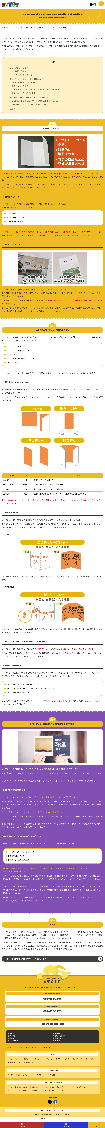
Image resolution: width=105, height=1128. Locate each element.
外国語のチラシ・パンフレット (55, 1091)
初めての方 (13, 1036)
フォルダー (66, 1059)
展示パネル (31, 1062)
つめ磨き (52, 1075)
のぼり (18, 1075)
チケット (22, 1062)
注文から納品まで (60, 1036)
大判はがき (91, 1059)
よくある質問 (14, 1041)
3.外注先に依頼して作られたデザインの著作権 (29, 97)
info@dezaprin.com (52, 1023)
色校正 (72, 1087)
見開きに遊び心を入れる (25, 93)
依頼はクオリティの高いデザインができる (32, 104)
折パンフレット (50, 1059)
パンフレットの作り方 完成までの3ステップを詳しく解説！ (26, 958)
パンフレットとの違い (24, 74)
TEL (96, 1126)
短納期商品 (35, 1087)
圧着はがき (13, 1062)
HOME (5, 27)
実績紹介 (12, 1038)
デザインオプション (47, 1087)
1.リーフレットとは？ (19, 68)
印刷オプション (62, 1087)
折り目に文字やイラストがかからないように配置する (37, 89)
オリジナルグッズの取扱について (31, 1091)
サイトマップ (32, 1047)
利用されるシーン (22, 71)
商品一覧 (57, 1033)
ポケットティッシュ (29, 1075)
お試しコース (13, 1091)
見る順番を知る (21, 86)
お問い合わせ (66, 1126)
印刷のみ (26, 1087)
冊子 (59, 1059)
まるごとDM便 (81, 1087)
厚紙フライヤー (29, 1059)
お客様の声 (58, 1038)
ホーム (12, 1033)
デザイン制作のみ (15, 1087)
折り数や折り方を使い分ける (27, 82)
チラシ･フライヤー (15, 1059)
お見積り (22, 1126)
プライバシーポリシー (47, 1047)
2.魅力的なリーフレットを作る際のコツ (26, 79)
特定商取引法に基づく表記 (15, 1047)
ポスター (39, 1059)
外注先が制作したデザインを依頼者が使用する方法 (36, 100)
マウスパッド (42, 1075)
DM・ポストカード (79, 1059)
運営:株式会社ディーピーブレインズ (52, 1111)
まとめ (13, 108)
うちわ (11, 1075)
